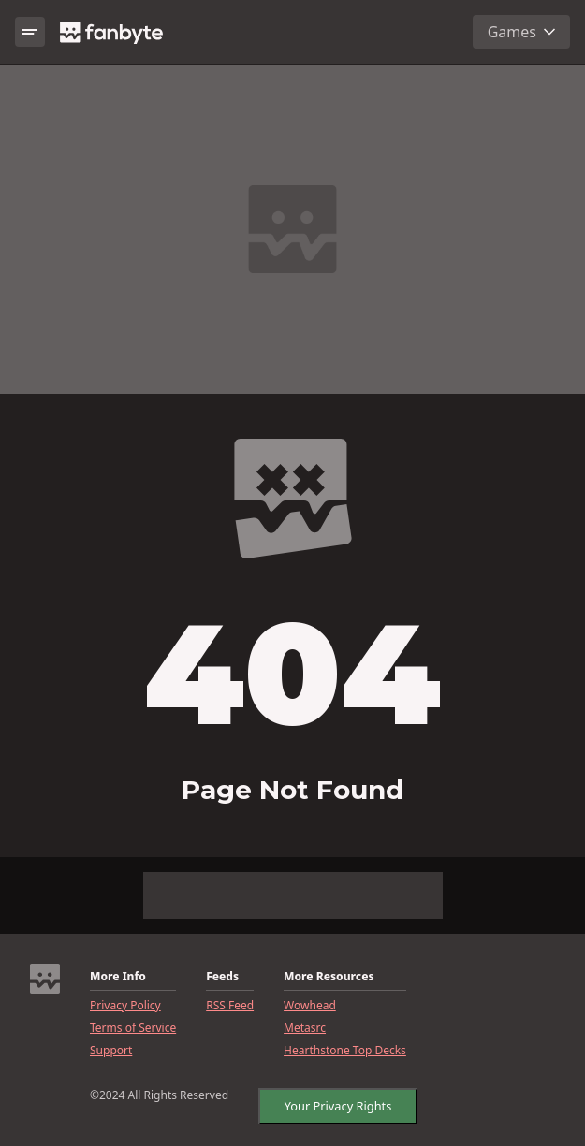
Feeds (222, 976)
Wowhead (310, 1005)
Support (111, 1050)
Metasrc (305, 1028)
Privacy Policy (125, 1005)
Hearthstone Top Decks (345, 1050)
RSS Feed (230, 1005)
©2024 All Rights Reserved (159, 1095)
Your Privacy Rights (338, 1105)
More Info (118, 976)
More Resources (328, 976)
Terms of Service (133, 1028)
